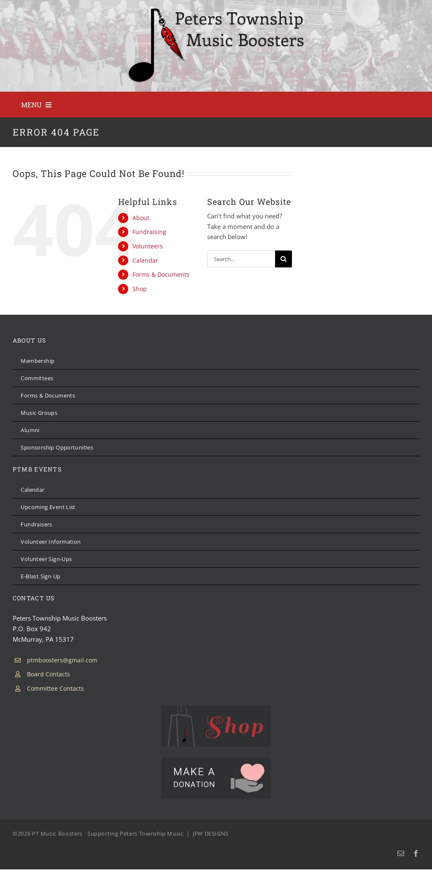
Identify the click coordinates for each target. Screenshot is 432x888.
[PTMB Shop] (216, 709)
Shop (139, 289)
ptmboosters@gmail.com (62, 660)
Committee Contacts (55, 688)
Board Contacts (48, 674)
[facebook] (416, 853)
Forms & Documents (160, 274)
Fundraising (149, 232)
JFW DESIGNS (211, 833)
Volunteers (147, 246)
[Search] (283, 259)
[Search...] (241, 259)
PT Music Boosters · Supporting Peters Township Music (108, 833)
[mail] (400, 853)
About (140, 218)
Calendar (145, 260)
